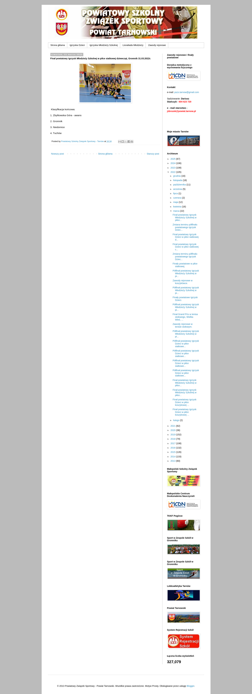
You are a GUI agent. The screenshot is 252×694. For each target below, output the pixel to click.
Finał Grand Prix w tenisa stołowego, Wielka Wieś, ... (185, 317)
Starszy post (153, 153)
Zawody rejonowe (157, 45)
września (178, 189)
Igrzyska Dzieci (77, 45)
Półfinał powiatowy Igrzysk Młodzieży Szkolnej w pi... (186, 273)
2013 (173, 461)
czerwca (177, 197)
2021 (173, 426)
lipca (176, 193)
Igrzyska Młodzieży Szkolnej (104, 45)
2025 (173, 159)
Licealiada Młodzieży (133, 45)
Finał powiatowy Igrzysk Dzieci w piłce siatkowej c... (185, 247)
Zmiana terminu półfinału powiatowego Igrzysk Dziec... (185, 227)
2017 (173, 443)
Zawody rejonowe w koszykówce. (182, 282)
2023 (173, 167)
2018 (173, 439)
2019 (173, 434)
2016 (173, 447)
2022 (173, 172)
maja (176, 202)
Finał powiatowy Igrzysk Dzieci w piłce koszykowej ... (184, 402)
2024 (173, 163)
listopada (178, 180)
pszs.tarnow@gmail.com (186, 92)
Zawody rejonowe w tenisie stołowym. (182, 325)
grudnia (177, 176)
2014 (173, 456)
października (180, 184)
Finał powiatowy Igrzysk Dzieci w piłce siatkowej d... (185, 237)
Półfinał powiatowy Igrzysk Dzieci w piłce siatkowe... (186, 344)
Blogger (190, 686)
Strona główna (57, 45)
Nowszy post (57, 153)
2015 (173, 452)
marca (176, 211)
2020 (173, 430)
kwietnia (177, 206)
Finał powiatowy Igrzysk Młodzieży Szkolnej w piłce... (184, 218)
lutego (176, 420)
